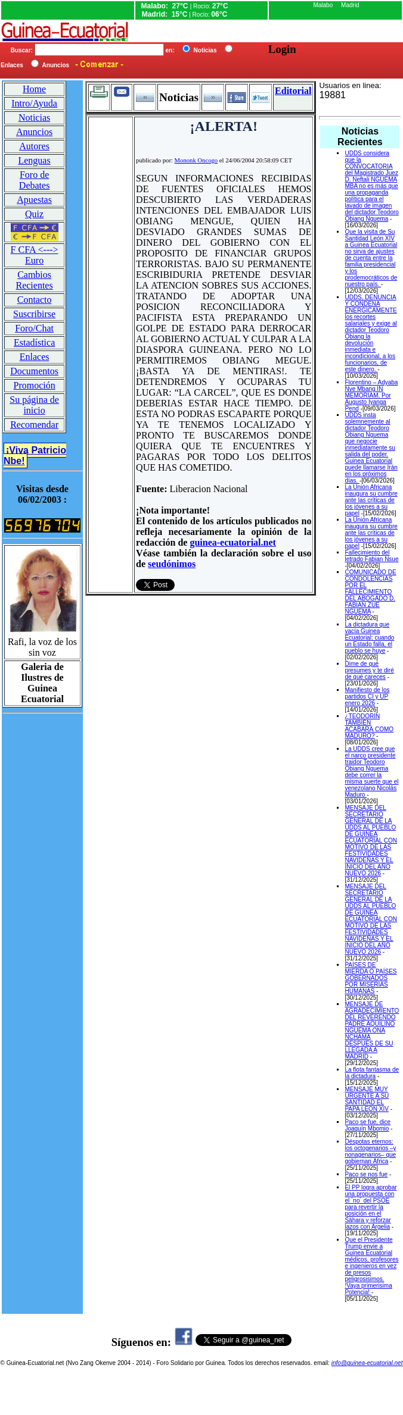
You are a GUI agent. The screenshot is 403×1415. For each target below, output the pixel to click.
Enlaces (34, 357)
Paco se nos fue (366, 1174)
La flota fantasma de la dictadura (372, 1072)
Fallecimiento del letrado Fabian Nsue (371, 555)
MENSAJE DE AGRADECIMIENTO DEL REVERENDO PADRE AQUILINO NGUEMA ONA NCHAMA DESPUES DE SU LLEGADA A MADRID (372, 1030)
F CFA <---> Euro (34, 255)
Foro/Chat (34, 328)
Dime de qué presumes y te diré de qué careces (369, 670)
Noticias (34, 117)
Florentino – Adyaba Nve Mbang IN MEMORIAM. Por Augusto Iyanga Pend (371, 395)
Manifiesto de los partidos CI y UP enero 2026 (367, 696)
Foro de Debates (34, 180)
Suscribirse (34, 314)
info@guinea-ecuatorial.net (367, 1363)
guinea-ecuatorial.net (232, 542)
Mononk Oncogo (196, 160)
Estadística (34, 342)
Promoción (34, 385)
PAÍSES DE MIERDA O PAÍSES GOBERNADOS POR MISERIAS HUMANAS (370, 978)
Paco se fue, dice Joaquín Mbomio (367, 1125)
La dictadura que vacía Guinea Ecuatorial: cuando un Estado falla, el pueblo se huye (369, 637)
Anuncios (34, 132)
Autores (34, 146)
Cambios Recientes (34, 280)
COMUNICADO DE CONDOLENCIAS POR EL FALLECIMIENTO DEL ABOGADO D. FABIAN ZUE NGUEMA (370, 592)
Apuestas (34, 200)
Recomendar (34, 425)
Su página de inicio (34, 405)
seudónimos (172, 564)
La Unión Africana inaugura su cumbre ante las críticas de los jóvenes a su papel (371, 500)
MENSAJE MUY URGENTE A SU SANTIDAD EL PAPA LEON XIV (367, 1099)
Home (34, 89)
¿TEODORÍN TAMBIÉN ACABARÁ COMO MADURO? (369, 726)
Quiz (34, 214)
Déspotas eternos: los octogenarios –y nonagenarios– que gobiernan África (370, 1151)
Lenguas (34, 160)
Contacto (34, 300)
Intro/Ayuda (34, 103)
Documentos (34, 371)
